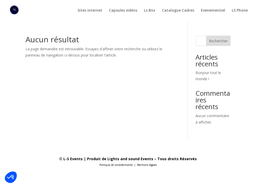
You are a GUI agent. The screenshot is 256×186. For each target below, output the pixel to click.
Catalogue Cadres (178, 11)
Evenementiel (213, 11)
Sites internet (90, 11)
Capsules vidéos (123, 11)
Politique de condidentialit (115, 165)
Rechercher (218, 40)
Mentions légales (147, 165)
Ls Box (149, 11)
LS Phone (240, 11)
